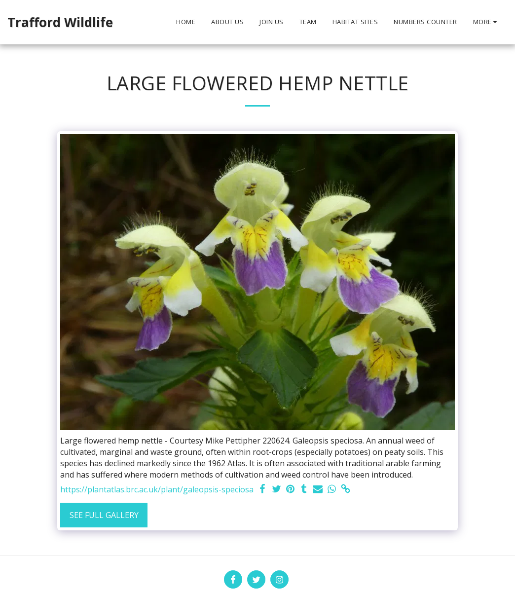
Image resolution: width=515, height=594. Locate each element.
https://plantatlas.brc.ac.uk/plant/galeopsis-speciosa (157, 489)
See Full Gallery (104, 515)
